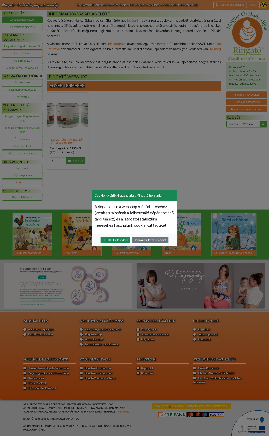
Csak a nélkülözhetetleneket (150, 240)
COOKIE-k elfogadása (115, 240)
